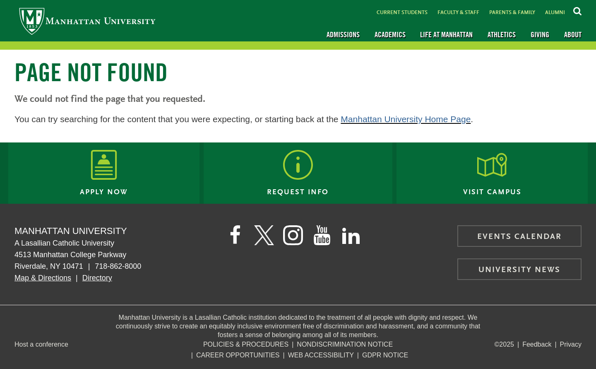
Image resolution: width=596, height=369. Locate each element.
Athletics (502, 34)
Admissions (343, 34)
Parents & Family (512, 12)
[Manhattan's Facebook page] (235, 235)
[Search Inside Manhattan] (577, 10)
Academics (390, 34)
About (573, 34)
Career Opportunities (238, 355)
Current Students (402, 12)
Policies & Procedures (245, 344)
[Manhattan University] (87, 21)
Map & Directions (42, 278)
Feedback (536, 344)
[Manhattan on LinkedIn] (351, 235)
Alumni (555, 12)
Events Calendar (519, 237)
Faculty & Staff (458, 12)
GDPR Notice (385, 355)
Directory (97, 278)
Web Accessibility (321, 355)
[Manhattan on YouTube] (322, 235)
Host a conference (41, 344)
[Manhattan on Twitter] (264, 235)
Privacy (571, 344)
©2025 (504, 344)
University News (519, 270)
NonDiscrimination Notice (345, 344)
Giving (540, 34)
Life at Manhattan (446, 34)
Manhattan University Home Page (406, 119)
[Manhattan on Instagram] (293, 235)
